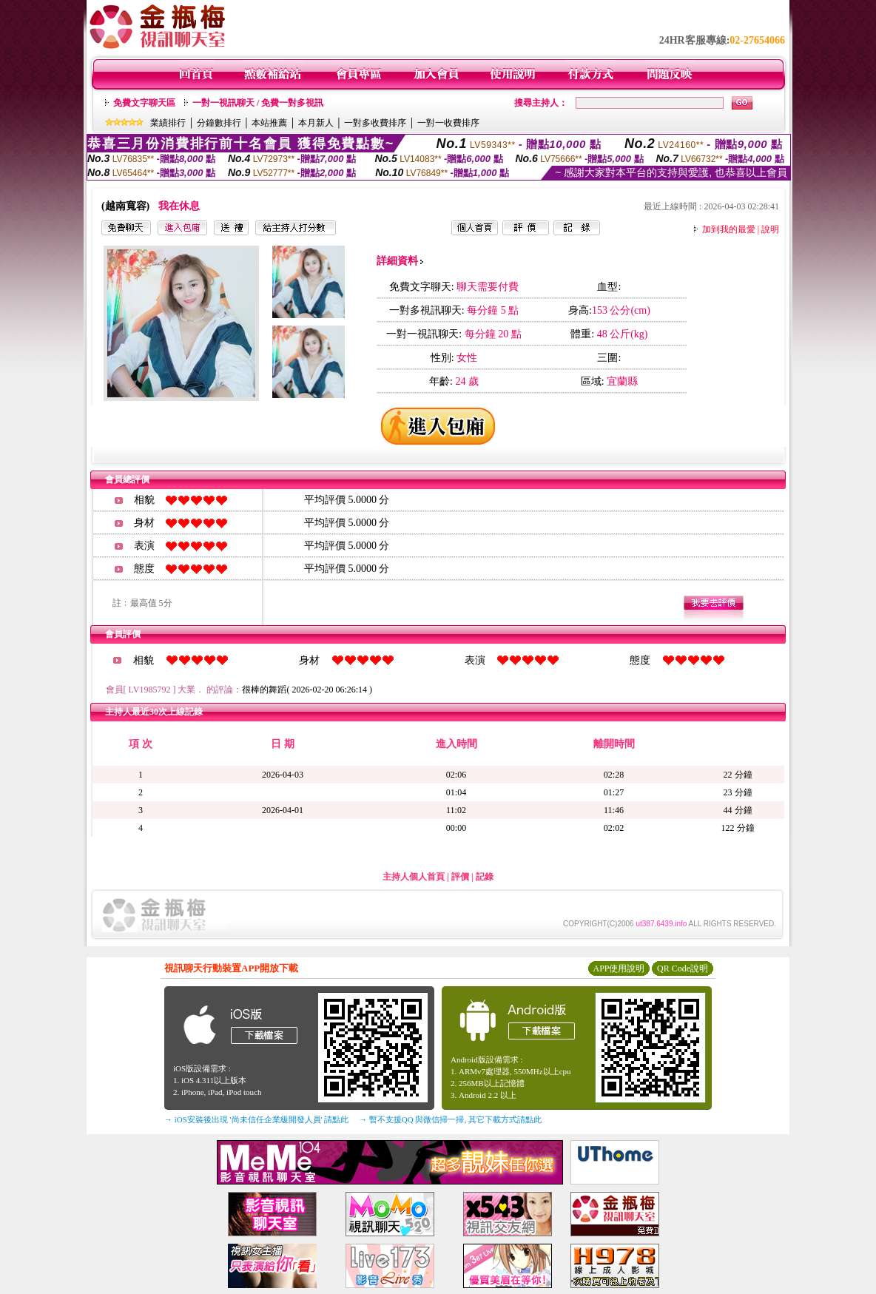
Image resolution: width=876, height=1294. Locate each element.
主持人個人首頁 (414, 877)
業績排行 (168, 123)
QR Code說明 (682, 968)
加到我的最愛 (728, 229)
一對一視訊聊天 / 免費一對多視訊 (257, 103)
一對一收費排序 (448, 123)
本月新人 (316, 123)
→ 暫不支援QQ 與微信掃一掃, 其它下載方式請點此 (450, 1119)
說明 (770, 229)
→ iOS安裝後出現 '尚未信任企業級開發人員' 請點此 (256, 1119)
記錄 (484, 877)
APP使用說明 (618, 968)
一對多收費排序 (375, 123)
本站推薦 (269, 123)
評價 (460, 877)
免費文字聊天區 (144, 103)
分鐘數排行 (219, 123)
